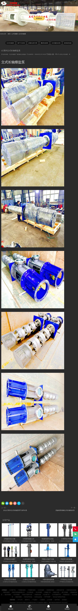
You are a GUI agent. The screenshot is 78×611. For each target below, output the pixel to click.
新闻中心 (27, 599)
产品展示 (34, 599)
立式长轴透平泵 (56, 594)
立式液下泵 (12, 590)
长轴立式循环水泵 (27, 594)
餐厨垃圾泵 (44, 43)
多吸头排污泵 (32, 43)
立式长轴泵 (22, 34)
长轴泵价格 (38, 594)
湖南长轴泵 (18, 597)
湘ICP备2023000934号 (55, 602)
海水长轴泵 (8, 594)
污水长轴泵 (16, 594)
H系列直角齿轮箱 (48, 579)
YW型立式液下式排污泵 (49, 559)
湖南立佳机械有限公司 (18, 592)
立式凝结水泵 (56, 43)
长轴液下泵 (47, 592)
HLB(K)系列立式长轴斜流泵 (51, 539)
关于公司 (20, 599)
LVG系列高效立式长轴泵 (31, 539)
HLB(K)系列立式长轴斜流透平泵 (33, 559)
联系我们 (64, 599)
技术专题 (57, 599)
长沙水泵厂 (65, 602)
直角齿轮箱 (67, 43)
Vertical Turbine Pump (59, 597)
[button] (30, 28)
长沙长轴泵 (39, 592)
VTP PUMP (47, 597)
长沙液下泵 (46, 594)
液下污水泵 (21, 43)
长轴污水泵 (56, 592)
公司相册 (15, 34)
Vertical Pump (28, 597)
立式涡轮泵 (30, 592)
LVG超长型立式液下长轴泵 (12, 539)
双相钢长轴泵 (51, 590)
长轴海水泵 (66, 594)
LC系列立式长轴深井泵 (30, 579)
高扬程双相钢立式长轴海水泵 (65, 510)
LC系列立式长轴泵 (67, 539)
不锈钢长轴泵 (22, 590)
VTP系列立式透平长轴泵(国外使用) (15, 559)
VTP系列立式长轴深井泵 (68, 579)
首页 (9, 34)
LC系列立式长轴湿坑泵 (11, 579)
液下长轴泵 (65, 592)
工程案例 (42, 599)
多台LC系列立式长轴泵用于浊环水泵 (15, 510)
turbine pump (38, 597)
